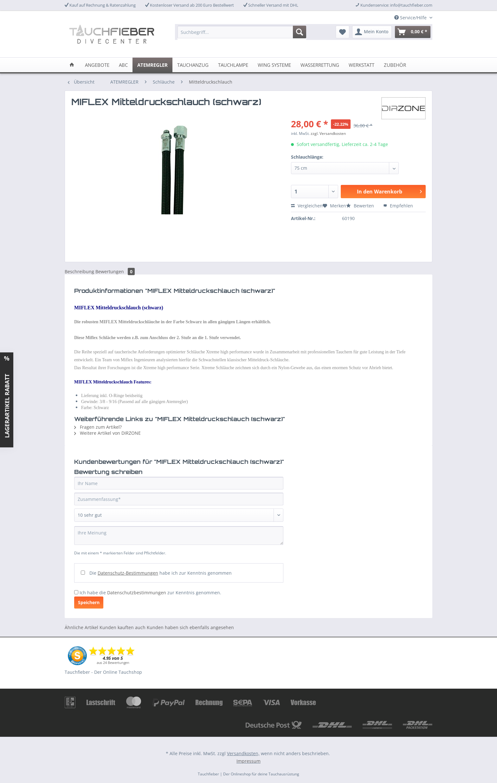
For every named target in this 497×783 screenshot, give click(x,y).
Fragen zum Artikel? (98, 427)
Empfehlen (398, 206)
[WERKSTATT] (361, 65)
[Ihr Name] (178, 483)
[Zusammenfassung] (178, 499)
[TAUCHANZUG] (192, 65)
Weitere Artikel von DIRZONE (107, 433)
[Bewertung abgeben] (178, 515)
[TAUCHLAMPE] (233, 65)
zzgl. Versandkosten (328, 133)
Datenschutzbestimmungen (136, 593)
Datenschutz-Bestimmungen (128, 573)
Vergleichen (307, 206)
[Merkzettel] (342, 32)
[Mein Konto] (372, 32)
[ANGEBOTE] (97, 65)
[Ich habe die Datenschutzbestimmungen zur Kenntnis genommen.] (76, 592)
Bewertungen (115, 271)
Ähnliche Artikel (81, 627)
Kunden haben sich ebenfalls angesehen (190, 627)
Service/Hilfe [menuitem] (411, 18)
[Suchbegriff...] (242, 32)
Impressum (248, 761)
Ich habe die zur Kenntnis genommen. (150, 593)
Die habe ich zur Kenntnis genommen (160, 573)
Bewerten (360, 206)
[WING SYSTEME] (274, 65)
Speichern (89, 602)
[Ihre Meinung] (178, 535)
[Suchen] (299, 32)
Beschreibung (79, 271)
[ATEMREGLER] (152, 65)
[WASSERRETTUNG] (320, 65)
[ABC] (123, 65)
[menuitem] (242, 35)
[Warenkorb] (413, 32)
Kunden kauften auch (122, 627)
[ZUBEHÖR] (395, 65)
